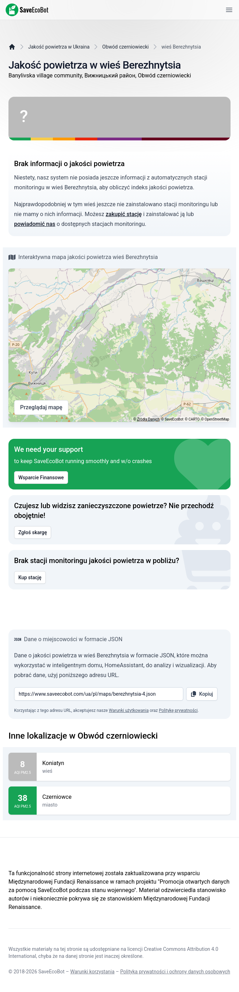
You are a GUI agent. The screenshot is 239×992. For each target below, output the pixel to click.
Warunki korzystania (92, 971)
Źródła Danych (148, 419)
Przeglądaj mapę (41, 407)
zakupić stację (124, 214)
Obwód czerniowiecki (125, 47)
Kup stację (30, 577)
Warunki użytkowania (129, 710)
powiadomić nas (34, 224)
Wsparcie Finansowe (41, 477)
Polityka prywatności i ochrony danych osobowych (175, 971)
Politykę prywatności (178, 710)
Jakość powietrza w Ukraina (59, 47)
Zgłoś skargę (32, 532)
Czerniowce (133, 797)
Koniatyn (133, 763)
